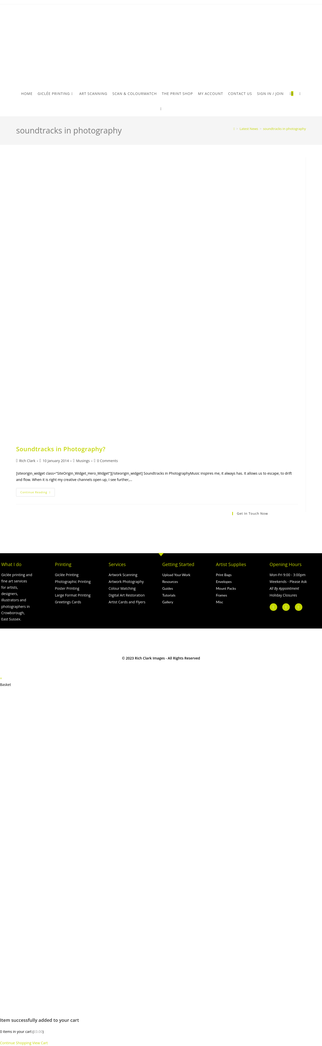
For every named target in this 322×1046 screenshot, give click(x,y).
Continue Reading (37, 491)
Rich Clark (27, 460)
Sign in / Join (270, 93)
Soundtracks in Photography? (60, 449)
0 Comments (107, 460)
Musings (83, 460)
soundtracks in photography (284, 128)
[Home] (234, 128)
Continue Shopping (15, 1042)
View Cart (40, 1042)
